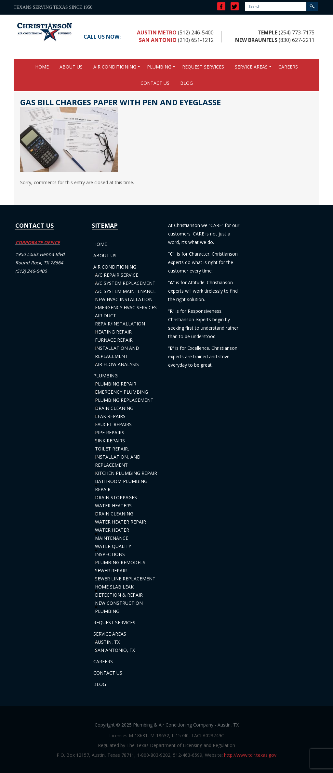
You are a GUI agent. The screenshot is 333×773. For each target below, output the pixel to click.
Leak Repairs (110, 416)
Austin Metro (157, 32)
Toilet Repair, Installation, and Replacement (117, 457)
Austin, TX (107, 642)
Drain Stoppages (116, 497)
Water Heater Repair (120, 522)
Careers (288, 67)
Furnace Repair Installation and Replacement (117, 348)
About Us (71, 67)
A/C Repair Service (116, 275)
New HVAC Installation (124, 299)
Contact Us (154, 83)
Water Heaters (113, 505)
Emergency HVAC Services (126, 307)
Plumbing (159, 67)
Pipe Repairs (109, 432)
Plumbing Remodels (120, 562)
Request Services (203, 67)
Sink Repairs (110, 440)
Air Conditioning (114, 67)
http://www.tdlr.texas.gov (250, 755)
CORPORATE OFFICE (37, 242)
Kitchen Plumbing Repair (126, 473)
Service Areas (251, 67)
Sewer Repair (111, 570)
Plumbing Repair (115, 384)
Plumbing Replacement (124, 400)
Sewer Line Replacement (125, 579)
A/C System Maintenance (125, 291)
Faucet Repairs (113, 424)
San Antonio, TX (115, 650)
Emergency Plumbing (121, 392)
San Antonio (158, 40)
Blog (186, 83)
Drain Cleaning (114, 408)
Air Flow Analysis (117, 364)
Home (42, 67)
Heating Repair (113, 332)
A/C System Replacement (125, 283)
